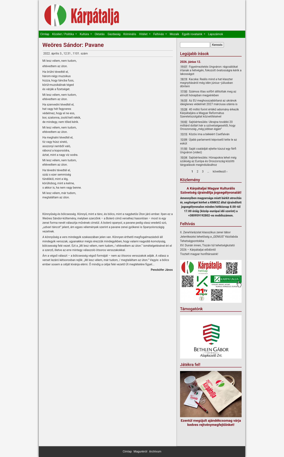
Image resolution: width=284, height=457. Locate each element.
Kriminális (129, 34)
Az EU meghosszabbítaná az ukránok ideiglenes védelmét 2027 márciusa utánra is (208, 102)
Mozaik (174, 34)
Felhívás (159, 34)
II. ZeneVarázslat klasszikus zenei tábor (205, 232)
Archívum (155, 451)
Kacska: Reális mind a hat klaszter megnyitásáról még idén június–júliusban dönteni (206, 82)
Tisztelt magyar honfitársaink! (199, 254)
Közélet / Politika (63, 34)
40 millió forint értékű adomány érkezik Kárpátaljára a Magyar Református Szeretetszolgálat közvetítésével (209, 113)
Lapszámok (215, 34)
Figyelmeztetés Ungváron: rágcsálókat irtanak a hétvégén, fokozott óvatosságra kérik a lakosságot (210, 70)
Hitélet (143, 34)
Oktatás (100, 34)
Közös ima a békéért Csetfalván (209, 134)
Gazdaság (114, 34)
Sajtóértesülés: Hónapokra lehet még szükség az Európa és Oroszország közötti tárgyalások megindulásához (208, 161)
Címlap (44, 34)
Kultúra (84, 34)
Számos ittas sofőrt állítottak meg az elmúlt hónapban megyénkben (208, 93)
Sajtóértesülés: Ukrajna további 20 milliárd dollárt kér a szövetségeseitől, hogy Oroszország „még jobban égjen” (207, 125)
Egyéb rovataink (192, 34)
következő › (220, 171)
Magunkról (140, 451)
